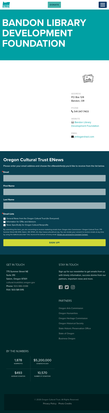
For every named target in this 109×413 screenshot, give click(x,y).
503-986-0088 (21, 286)
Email (6, 172)
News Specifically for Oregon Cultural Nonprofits (27, 224)
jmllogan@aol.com (84, 137)
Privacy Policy (49, 403)
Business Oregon (67, 338)
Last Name (8, 200)
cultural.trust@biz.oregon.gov (20, 282)
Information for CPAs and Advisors (21, 221)
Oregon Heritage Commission (73, 318)
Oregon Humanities (68, 313)
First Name (9, 186)
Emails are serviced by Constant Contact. (72, 234)
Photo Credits (65, 403)
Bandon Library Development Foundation (85, 124)
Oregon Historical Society (71, 323)
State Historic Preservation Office (75, 328)
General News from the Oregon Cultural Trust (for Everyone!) (32, 218)
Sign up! (54, 242)
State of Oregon (66, 333)
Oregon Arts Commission (71, 308)
